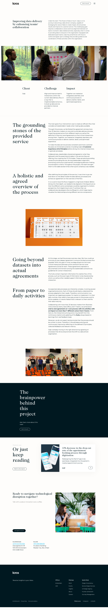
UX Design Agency (87, 588)
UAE (56, 586)
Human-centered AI (87, 591)
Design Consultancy (87, 583)
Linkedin (93, 601)
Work (70, 583)
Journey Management (88, 594)
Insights (71, 588)
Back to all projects (19, 469)
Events (70, 586)
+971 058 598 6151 (39, 544)
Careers (71, 594)
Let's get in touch (19, 530)
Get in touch (85, 3)
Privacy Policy (24, 601)
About (70, 591)
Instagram (85, 601)
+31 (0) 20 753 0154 (19, 544)
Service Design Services (88, 586)
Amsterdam (58, 583)
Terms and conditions (32, 601)
